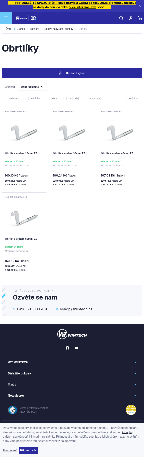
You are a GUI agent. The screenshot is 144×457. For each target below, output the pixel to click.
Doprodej (93, 98)
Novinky (32, 98)
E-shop (21, 28)
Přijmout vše (28, 450)
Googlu (127, 432)
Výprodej (71, 98)
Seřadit (9, 86)
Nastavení (10, 450)
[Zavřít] (140, 6)
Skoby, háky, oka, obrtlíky (59, 28)
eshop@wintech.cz (76, 309)
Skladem (11, 98)
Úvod (8, 28)
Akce (51, 98)
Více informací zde (82, 7)
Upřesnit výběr (72, 73)
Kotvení (34, 28)
